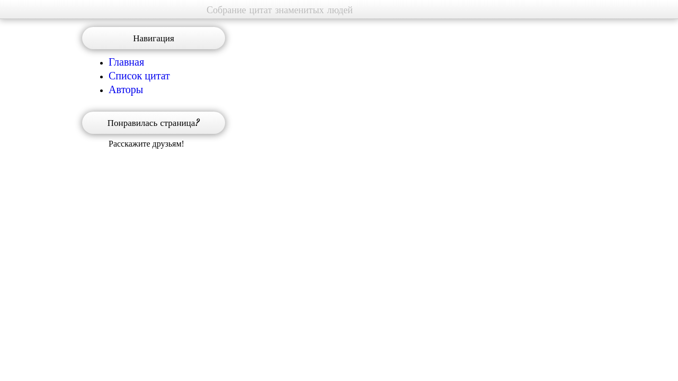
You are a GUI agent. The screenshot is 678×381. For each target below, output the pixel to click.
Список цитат (139, 75)
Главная (126, 61)
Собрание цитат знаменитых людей (280, 10)
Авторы (126, 89)
